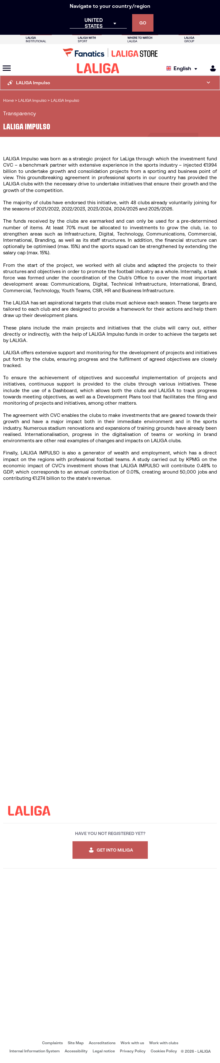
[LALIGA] (98, 68)
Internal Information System (34, 1051)
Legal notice (104, 1051)
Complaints (52, 1043)
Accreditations (102, 1043)
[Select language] (183, 68)
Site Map (76, 1043)
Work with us (132, 1043)
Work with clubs (163, 1043)
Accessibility (76, 1051)
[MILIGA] (210, 68)
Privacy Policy (133, 1051)
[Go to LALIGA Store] (110, 52)
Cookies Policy (164, 1051)
